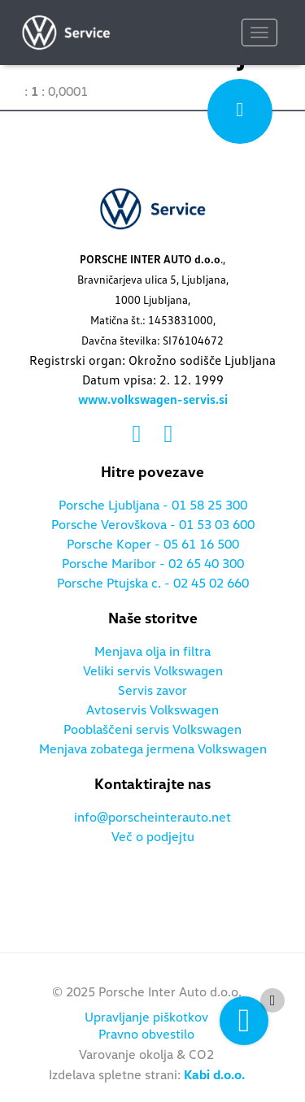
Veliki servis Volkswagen (153, 671)
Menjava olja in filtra (152, 651)
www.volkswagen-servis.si (153, 399)
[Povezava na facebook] (140, 435)
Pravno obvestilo (146, 1034)
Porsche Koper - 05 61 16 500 (153, 544)
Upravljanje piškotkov (146, 1017)
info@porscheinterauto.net (152, 817)
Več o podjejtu (152, 837)
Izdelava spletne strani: (147, 1075)
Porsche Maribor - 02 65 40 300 (153, 564)
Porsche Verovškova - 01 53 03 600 (153, 524)
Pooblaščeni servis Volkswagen (152, 729)
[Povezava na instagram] (168, 435)
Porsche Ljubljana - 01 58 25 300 (153, 505)
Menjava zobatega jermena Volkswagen (153, 749)
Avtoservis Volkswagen (152, 710)
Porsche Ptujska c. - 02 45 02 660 (153, 583)
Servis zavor (152, 690)
